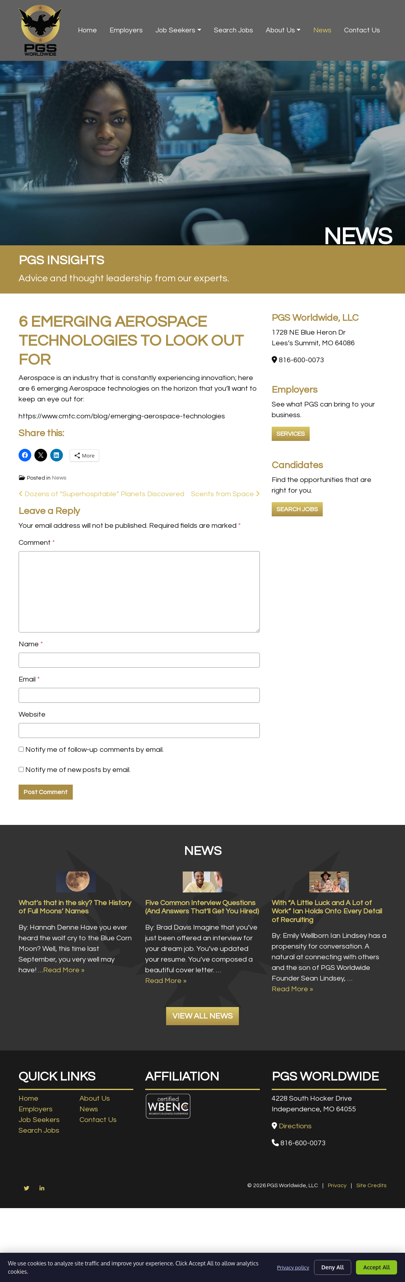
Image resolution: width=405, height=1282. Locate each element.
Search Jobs (233, 30)
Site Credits (371, 1224)
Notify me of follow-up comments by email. (94, 749)
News (322, 30)
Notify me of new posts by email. (78, 770)
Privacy (337, 1224)
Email (29, 679)
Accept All (376, 1267)
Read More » (64, 1009)
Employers (126, 30)
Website (32, 714)
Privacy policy (292, 1267)
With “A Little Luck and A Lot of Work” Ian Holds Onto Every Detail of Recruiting (327, 950)
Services (290, 434)
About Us (280, 30)
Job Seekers (175, 30)
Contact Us (362, 30)
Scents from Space (225, 494)
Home (87, 30)
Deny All (333, 1267)
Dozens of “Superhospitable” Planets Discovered (101, 494)
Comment (37, 542)
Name (31, 644)
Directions (295, 1165)
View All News (202, 1056)
